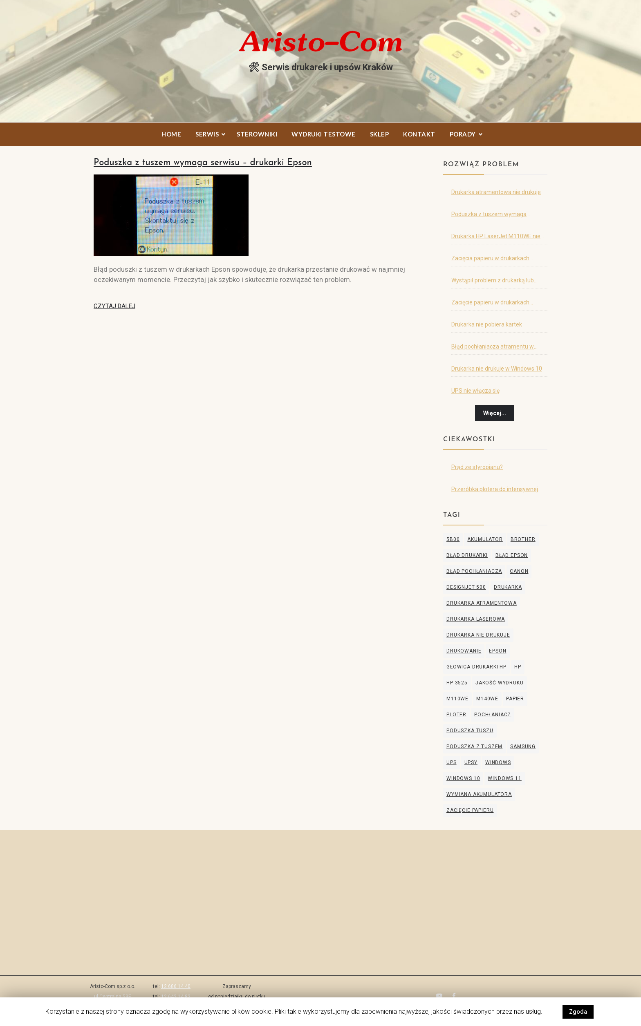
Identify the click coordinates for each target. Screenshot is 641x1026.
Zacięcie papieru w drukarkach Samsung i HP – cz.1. (490, 304)
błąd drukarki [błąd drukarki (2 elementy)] (467, 555)
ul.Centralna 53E (112, 996)
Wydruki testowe (323, 134)
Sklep (379, 134)
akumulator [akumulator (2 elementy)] (484, 539)
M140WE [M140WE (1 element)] (487, 699)
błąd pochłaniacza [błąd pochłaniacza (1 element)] (474, 571)
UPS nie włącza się (475, 390)
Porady (463, 134)
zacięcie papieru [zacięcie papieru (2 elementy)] (469, 810)
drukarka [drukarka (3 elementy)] (508, 587)
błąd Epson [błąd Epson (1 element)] (511, 555)
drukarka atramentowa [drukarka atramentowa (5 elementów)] (481, 603)
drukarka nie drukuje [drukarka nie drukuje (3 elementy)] (478, 635)
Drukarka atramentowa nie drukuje (496, 192)
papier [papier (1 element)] (515, 699)
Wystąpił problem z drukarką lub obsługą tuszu (492, 282)
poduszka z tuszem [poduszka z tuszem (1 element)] (474, 746)
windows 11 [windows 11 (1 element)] (504, 778)
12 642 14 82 (176, 996)
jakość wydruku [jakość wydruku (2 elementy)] (499, 683)
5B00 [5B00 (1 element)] (452, 539)
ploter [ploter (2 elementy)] (456, 715)
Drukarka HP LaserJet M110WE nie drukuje (495, 238)
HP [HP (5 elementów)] (517, 667)
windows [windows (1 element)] (498, 762)
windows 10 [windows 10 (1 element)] (463, 778)
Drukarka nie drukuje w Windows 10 (496, 368)
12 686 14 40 (176, 986)
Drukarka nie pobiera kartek (486, 324)
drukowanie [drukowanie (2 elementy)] (463, 651)
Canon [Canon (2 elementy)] (519, 571)
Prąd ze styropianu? (477, 467)
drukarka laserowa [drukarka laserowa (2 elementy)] (475, 619)
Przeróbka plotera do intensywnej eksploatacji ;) (494, 491)
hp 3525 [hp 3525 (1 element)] (457, 683)
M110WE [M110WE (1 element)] (457, 699)
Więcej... (494, 413)
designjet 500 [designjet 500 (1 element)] (466, 587)
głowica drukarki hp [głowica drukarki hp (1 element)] (476, 667)
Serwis (207, 134)
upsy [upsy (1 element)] (470, 762)
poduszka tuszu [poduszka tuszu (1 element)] (469, 730)
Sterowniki (257, 134)
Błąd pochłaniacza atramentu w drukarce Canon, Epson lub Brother (495, 348)
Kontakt (419, 134)
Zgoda (578, 1011)
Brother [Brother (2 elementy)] (523, 539)
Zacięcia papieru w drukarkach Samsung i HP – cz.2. (490, 260)
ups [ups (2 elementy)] (451, 762)
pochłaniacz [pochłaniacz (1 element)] (492, 715)
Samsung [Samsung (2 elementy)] (523, 746)
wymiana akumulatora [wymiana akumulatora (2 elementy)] (479, 794)
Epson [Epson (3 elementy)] (497, 651)
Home (171, 134)
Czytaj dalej (114, 306)
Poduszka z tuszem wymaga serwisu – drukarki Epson (203, 163)
